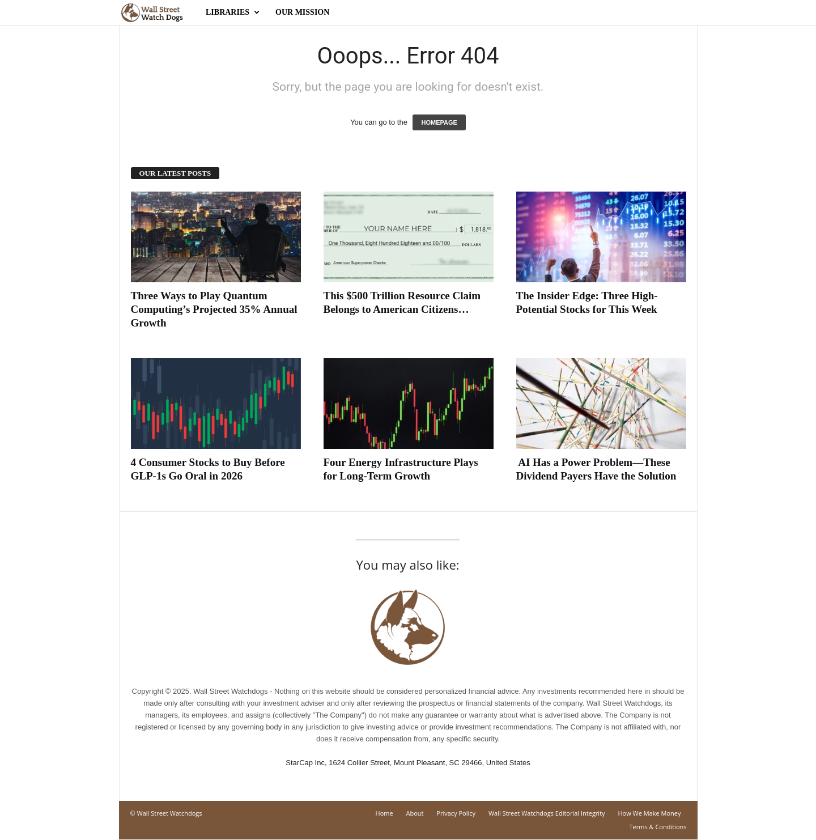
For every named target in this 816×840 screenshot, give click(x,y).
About (415, 813)
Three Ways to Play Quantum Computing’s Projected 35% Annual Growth (214, 309)
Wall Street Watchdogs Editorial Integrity (546, 813)
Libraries (233, 12)
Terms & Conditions (658, 826)
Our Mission (302, 12)
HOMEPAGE (439, 122)
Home (384, 813)
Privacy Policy (455, 813)
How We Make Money (649, 813)
